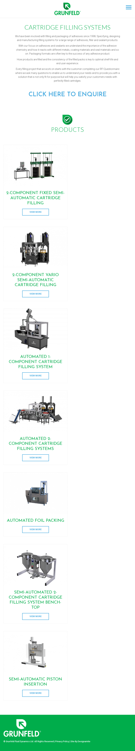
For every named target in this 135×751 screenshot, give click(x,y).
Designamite (84, 741)
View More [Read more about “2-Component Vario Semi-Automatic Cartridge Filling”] (36, 294)
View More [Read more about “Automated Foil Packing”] (36, 529)
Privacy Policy (62, 741)
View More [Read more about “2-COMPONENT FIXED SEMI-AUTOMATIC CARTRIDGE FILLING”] (36, 212)
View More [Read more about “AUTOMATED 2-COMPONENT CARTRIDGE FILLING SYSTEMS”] (36, 457)
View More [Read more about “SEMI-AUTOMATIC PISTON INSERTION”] (36, 693)
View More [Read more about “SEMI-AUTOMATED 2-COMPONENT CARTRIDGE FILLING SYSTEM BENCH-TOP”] (36, 616)
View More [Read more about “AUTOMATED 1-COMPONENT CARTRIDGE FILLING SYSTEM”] (36, 375)
